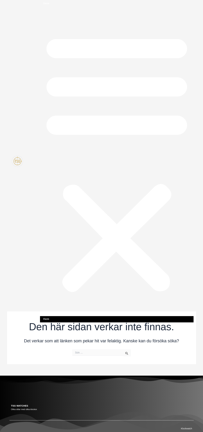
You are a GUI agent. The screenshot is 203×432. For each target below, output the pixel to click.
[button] (117, 161)
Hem (46, 3)
